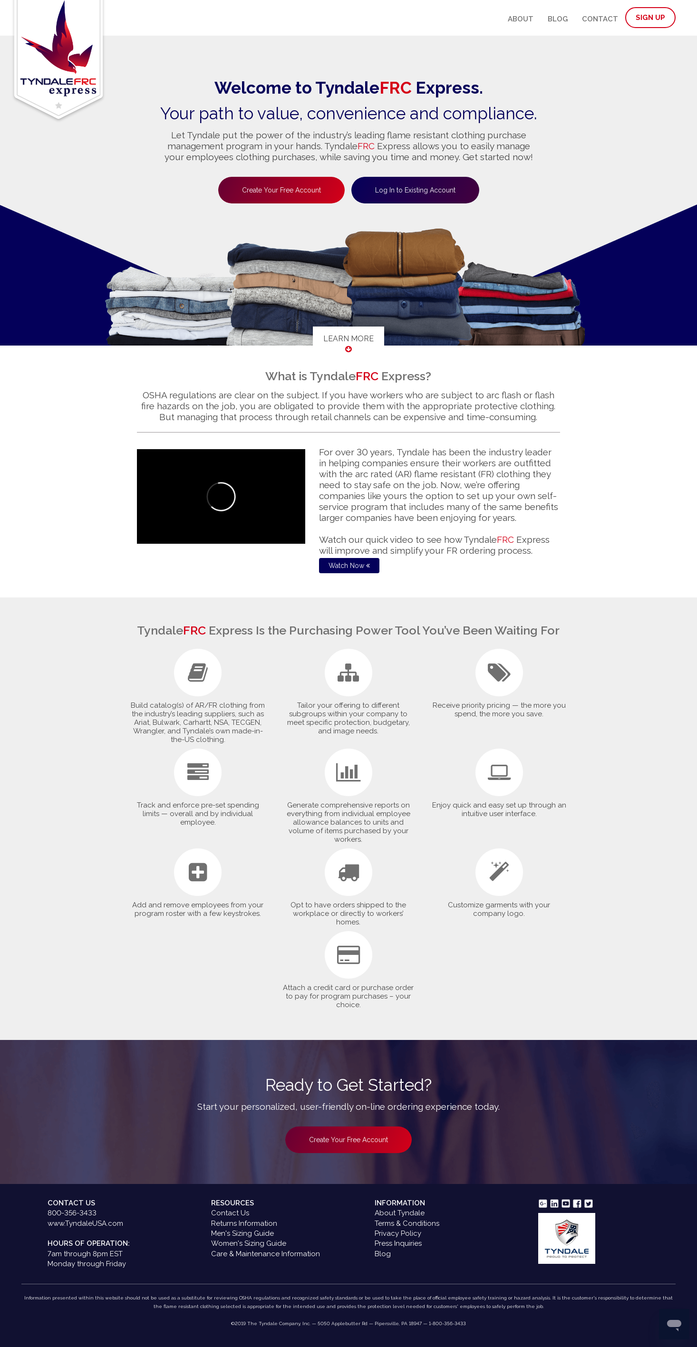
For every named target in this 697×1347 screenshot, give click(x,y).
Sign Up (650, 17)
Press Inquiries (398, 1243)
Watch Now (349, 565)
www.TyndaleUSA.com (85, 1223)
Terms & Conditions (407, 1223)
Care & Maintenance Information (265, 1254)
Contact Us (230, 1213)
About (520, 19)
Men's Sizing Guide (242, 1233)
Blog (558, 19)
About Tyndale (400, 1213)
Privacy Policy (398, 1233)
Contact (600, 19)
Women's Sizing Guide (248, 1243)
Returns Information (244, 1223)
